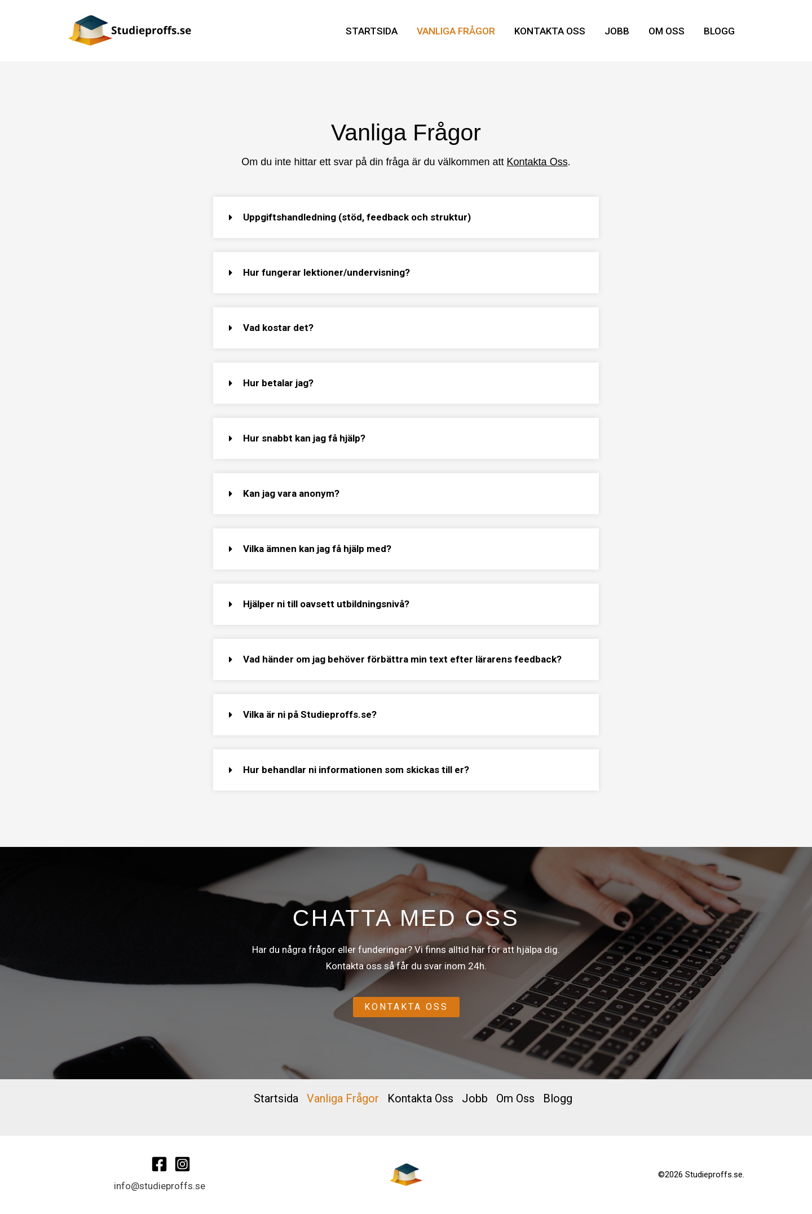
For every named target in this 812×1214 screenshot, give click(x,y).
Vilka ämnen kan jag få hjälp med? (310, 548)
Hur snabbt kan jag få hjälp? (297, 438)
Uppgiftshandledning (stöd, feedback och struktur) (350, 217)
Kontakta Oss (549, 31)
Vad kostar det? (271, 327)
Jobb (616, 31)
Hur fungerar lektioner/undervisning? (319, 272)
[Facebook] (159, 1164)
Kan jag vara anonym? (284, 493)
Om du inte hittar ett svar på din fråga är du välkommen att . (405, 161)
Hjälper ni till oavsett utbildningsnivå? (319, 604)
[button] (399, 217)
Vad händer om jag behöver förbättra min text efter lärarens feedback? (395, 659)
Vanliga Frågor (456, 31)
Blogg (719, 31)
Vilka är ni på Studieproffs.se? (303, 714)
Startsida (372, 31)
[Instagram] (182, 1164)
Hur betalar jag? (271, 383)
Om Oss (666, 31)
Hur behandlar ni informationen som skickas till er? (349, 769)
